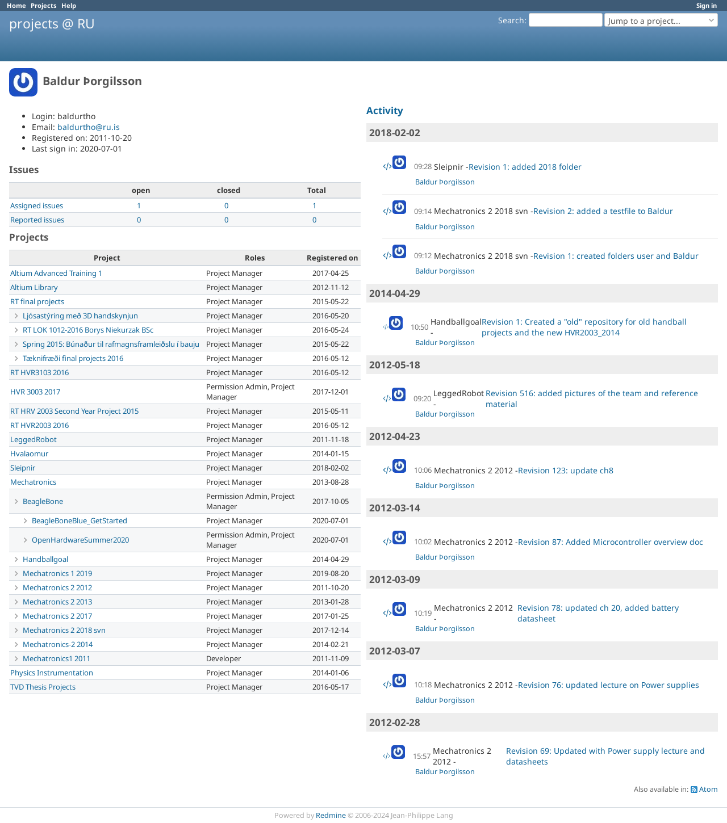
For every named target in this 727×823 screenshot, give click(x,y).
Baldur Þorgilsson (445, 182)
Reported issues (37, 220)
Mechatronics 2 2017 (57, 616)
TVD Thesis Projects (43, 687)
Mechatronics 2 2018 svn (64, 630)
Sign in (706, 5)
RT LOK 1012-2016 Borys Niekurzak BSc (88, 330)
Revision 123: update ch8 (565, 470)
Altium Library (34, 287)
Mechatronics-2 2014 (58, 644)
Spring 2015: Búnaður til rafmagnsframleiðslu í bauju (111, 344)
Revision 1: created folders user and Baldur (616, 255)
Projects (44, 5)
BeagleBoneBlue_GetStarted (79, 520)
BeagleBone (43, 501)
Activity (384, 110)
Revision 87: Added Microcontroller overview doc (610, 541)
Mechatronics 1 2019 (57, 573)
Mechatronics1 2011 (56, 658)
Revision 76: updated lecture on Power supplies (608, 684)
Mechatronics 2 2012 (57, 587)
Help (68, 5)
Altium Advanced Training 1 (56, 273)
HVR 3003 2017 (35, 392)
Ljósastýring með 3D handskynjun (80, 315)
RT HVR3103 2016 (39, 372)
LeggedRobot (33, 439)
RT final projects (37, 301)
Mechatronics (33, 482)
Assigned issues (36, 205)
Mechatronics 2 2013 (57, 602)
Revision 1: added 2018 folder (525, 166)
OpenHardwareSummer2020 (80, 540)
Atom (708, 789)
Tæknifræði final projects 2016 (73, 358)
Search (511, 20)
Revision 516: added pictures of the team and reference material (592, 398)
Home (16, 5)
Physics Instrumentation (51, 672)
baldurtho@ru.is (88, 126)
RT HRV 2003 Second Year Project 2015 (74, 411)
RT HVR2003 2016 (39, 425)
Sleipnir (22, 468)
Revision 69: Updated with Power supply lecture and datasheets (605, 756)
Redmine (331, 815)
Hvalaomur (29, 453)
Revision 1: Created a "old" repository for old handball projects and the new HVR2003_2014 (584, 327)
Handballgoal (45, 559)
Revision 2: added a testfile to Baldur (603, 210)
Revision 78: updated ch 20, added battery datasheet (598, 613)
